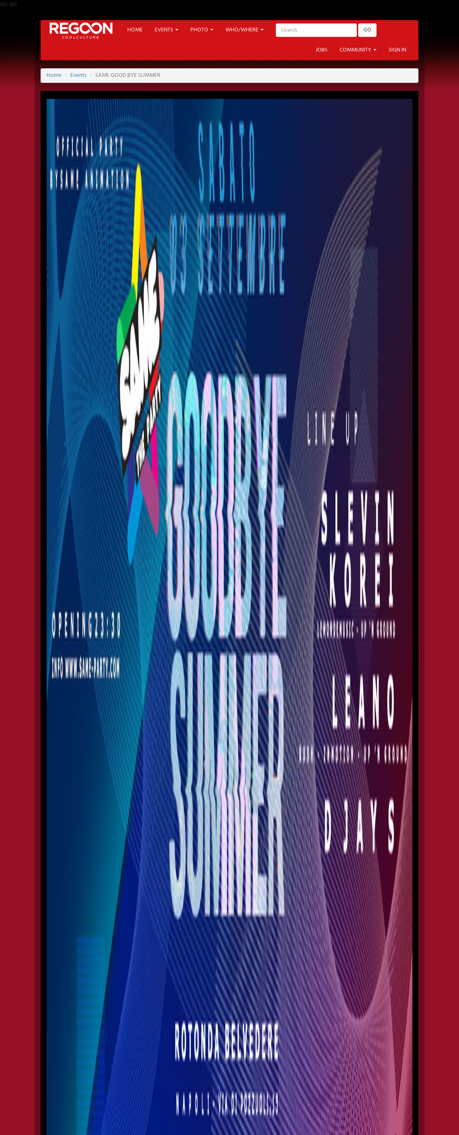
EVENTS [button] (166, 30)
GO (367, 30)
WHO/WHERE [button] (244, 30)
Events (78, 75)
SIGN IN (397, 50)
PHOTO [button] (202, 30)
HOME (135, 30)
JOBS (322, 50)
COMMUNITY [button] (358, 50)
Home (54, 75)
